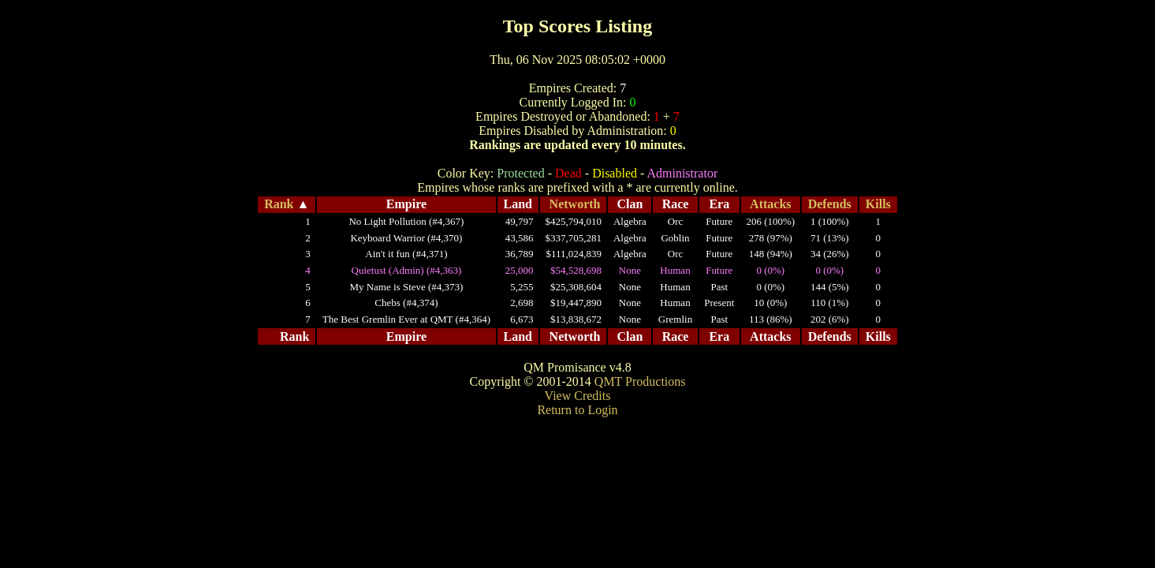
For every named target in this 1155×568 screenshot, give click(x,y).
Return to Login (577, 410)
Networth (575, 204)
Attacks (770, 204)
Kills (878, 204)
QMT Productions (640, 381)
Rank (278, 204)
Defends (829, 204)
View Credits (578, 395)
